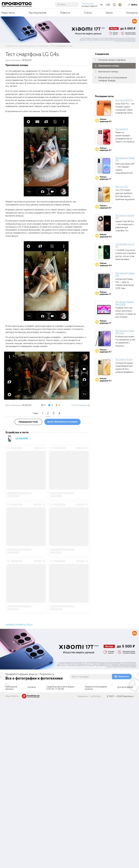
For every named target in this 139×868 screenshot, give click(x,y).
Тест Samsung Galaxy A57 (125, 159)
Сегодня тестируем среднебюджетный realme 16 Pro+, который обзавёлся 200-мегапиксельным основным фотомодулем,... (125, 372)
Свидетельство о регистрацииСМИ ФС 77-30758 (60, 856)
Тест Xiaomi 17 (121, 129)
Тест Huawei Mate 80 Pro (124, 216)
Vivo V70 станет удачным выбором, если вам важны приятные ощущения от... (124, 196)
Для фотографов (125, 855)
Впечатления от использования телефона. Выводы (112, 79)
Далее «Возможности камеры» (62, 421)
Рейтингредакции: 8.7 (105, 149)
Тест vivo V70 (121, 186)
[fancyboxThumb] (46, 156)
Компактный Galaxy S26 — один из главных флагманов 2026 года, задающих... (124, 285)
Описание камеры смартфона (112, 60)
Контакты (32, 855)
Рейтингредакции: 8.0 (106, 264)
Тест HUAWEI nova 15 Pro (124, 245)
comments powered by (19, 792)
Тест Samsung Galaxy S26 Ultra (125, 332)
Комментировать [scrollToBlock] (79, 405)
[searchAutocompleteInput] (68, 4)
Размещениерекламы (11, 856)
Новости (65, 12)
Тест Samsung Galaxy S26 (125, 274)
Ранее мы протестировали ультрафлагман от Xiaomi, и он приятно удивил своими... (124, 138)
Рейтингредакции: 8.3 (105, 120)
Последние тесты (104, 96)
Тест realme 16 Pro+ (124, 359)
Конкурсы (132, 12)
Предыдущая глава (28, 421)
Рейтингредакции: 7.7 (105, 178)
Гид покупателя (37, 12)
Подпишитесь (88, 3)
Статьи (88, 12)
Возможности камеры (108, 71)
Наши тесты (8, 12)
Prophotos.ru (128, 864)
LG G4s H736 (22, 438)
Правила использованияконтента (96, 856)
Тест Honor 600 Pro (124, 100)
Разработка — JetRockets (89, 864)
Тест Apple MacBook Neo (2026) (124, 303)
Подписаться (123, 844)
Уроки (109, 12)
